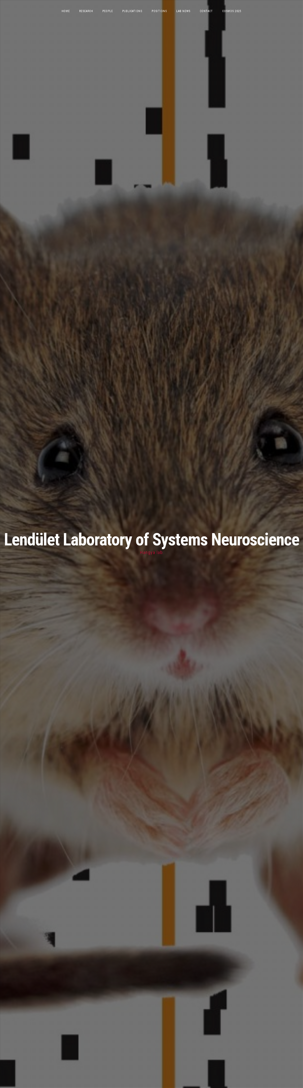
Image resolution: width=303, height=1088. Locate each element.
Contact (206, 11)
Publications (132, 11)
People (107, 11)
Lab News (183, 11)
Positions (159, 11)
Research (86, 11)
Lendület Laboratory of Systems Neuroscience (151, 540)
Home (66, 11)
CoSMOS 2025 (231, 11)
